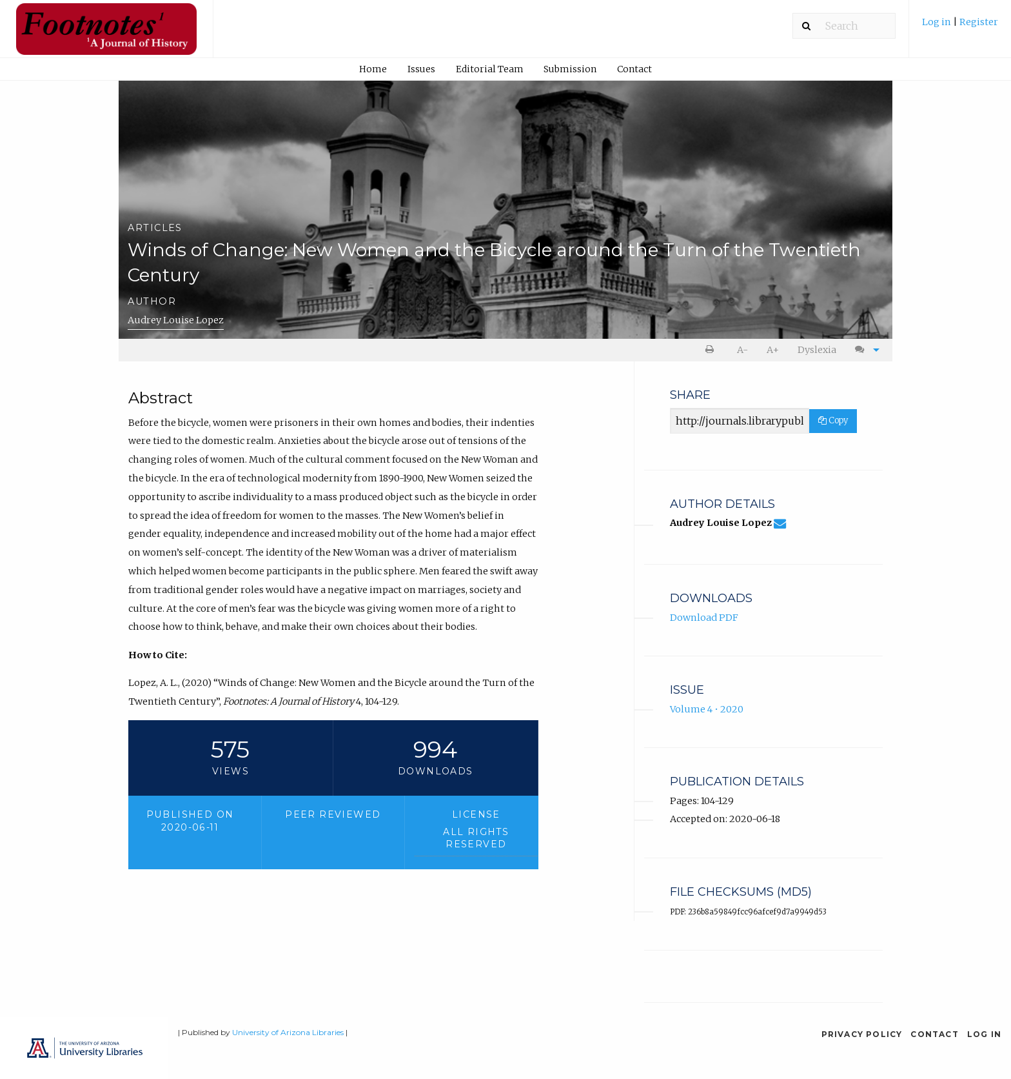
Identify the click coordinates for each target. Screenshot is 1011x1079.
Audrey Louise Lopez (176, 320)
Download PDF (704, 617)
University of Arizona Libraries (288, 1032)
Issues (421, 69)
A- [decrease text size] (742, 350)
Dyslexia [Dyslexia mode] (817, 350)
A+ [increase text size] (773, 350)
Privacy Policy (862, 1034)
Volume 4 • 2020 (706, 709)
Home (373, 69)
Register (978, 22)
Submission (570, 69)
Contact (634, 69)
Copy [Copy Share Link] (833, 420)
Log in (937, 22)
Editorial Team (490, 69)
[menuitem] (960, 27)
